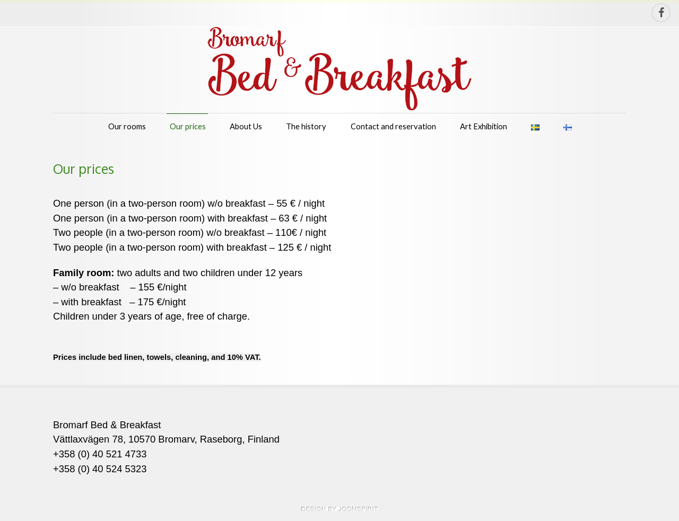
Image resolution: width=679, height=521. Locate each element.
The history (306, 126)
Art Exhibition (483, 126)
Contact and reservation (393, 126)
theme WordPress (339, 509)
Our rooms (127, 126)
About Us (246, 126)
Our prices (188, 126)
